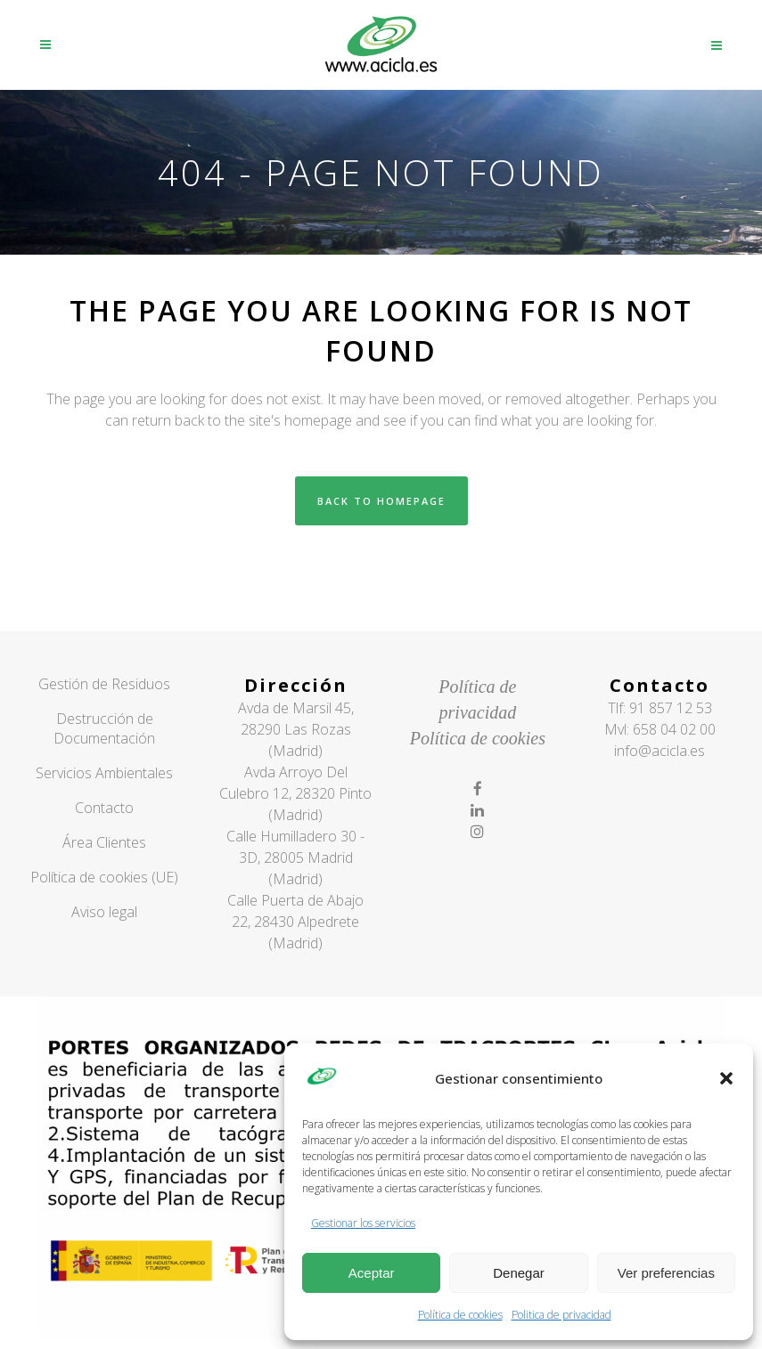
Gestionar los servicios (363, 1223)
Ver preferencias (666, 1272)
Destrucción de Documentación (104, 728)
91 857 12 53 (670, 708)
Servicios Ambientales (104, 773)
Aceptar (371, 1272)
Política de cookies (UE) (104, 877)
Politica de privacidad (561, 1314)
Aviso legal (104, 912)
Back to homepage (381, 501)
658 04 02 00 (674, 729)
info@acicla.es (659, 750)
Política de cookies (460, 1314)
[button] (726, 1078)
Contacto (104, 807)
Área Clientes (104, 842)
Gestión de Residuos (104, 684)
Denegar (519, 1272)
